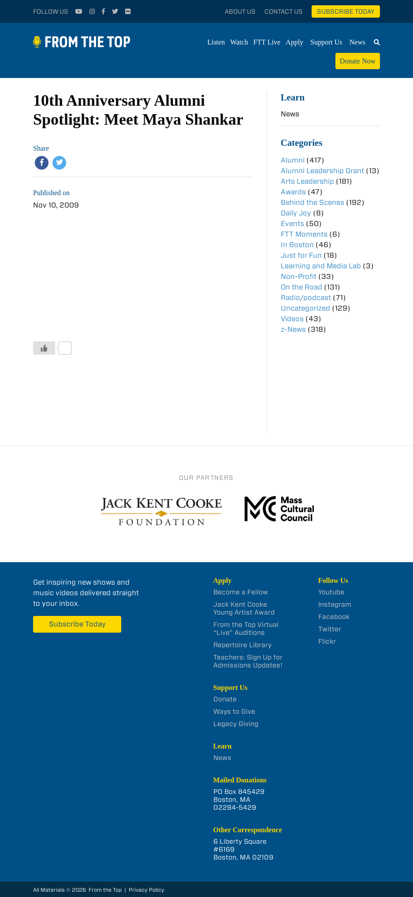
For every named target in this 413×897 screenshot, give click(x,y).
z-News (293, 329)
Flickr (327, 641)
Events (292, 223)
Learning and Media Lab (321, 266)
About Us (240, 11)
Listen (216, 42)
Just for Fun (301, 255)
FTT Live (266, 42)
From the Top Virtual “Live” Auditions (246, 629)
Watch (239, 42)
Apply (294, 42)
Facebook (334, 617)
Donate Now (358, 61)
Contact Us (283, 11)
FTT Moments (304, 234)
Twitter (329, 629)
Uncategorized (305, 308)
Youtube (331, 592)
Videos (292, 319)
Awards (293, 192)
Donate (225, 699)
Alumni (293, 160)
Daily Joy (296, 213)
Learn (293, 97)
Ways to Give (234, 711)
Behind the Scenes (312, 202)
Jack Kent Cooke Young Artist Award (244, 608)
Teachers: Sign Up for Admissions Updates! (248, 661)
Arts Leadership (307, 181)
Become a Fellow (240, 592)
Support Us (326, 42)
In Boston (297, 245)
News (357, 42)
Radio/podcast (306, 297)
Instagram (334, 604)
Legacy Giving (235, 724)
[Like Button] (44, 348)
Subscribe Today (346, 11)
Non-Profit (298, 276)
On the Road (301, 287)
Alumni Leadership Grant (322, 171)
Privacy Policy (146, 889)
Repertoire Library (242, 645)
